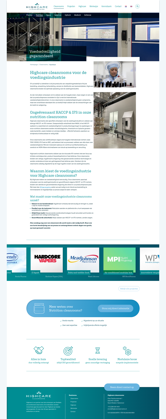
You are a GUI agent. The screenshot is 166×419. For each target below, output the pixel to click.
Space (48, 15)
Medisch (77, 15)
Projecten (71, 6)
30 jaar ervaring (45, 187)
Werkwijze (94, 6)
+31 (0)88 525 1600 (114, 406)
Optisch (68, 15)
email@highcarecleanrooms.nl (117, 409)
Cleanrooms (59, 6)
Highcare (82, 6)
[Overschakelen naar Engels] (131, 6)
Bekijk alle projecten (129, 289)
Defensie (87, 15)
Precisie (29, 15)
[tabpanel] (83, 263)
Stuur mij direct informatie (115, 308)
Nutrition (39, 15)
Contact (118, 6)
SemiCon (57, 15)
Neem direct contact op (122, 387)
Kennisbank (106, 6)
